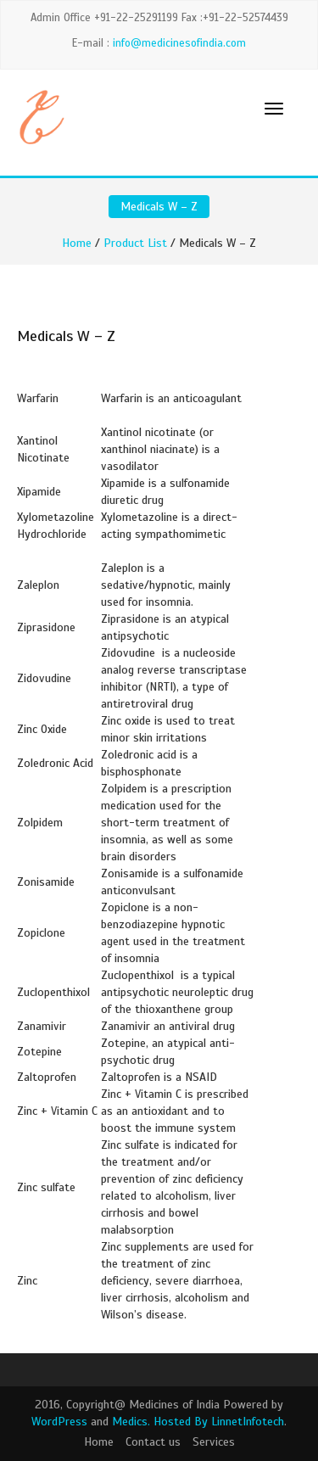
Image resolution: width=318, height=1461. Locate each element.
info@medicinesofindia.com (179, 43)
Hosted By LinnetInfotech (218, 1421)
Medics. (131, 1421)
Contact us (153, 1442)
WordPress (59, 1421)
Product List (135, 243)
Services (213, 1442)
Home (77, 243)
